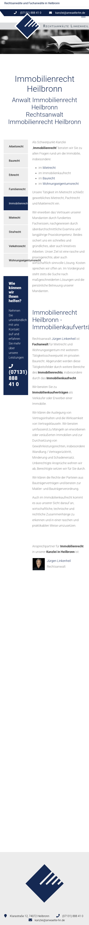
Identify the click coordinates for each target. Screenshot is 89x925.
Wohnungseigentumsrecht (18, 260)
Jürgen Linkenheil (64, 339)
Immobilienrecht (18, 203)
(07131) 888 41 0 (72, 916)
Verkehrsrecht (17, 246)
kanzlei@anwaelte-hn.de (70, 12)
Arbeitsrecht (16, 146)
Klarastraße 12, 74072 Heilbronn (29, 916)
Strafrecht (15, 232)
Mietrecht (14, 217)
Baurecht (14, 160)
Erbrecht (14, 175)
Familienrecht (17, 189)
